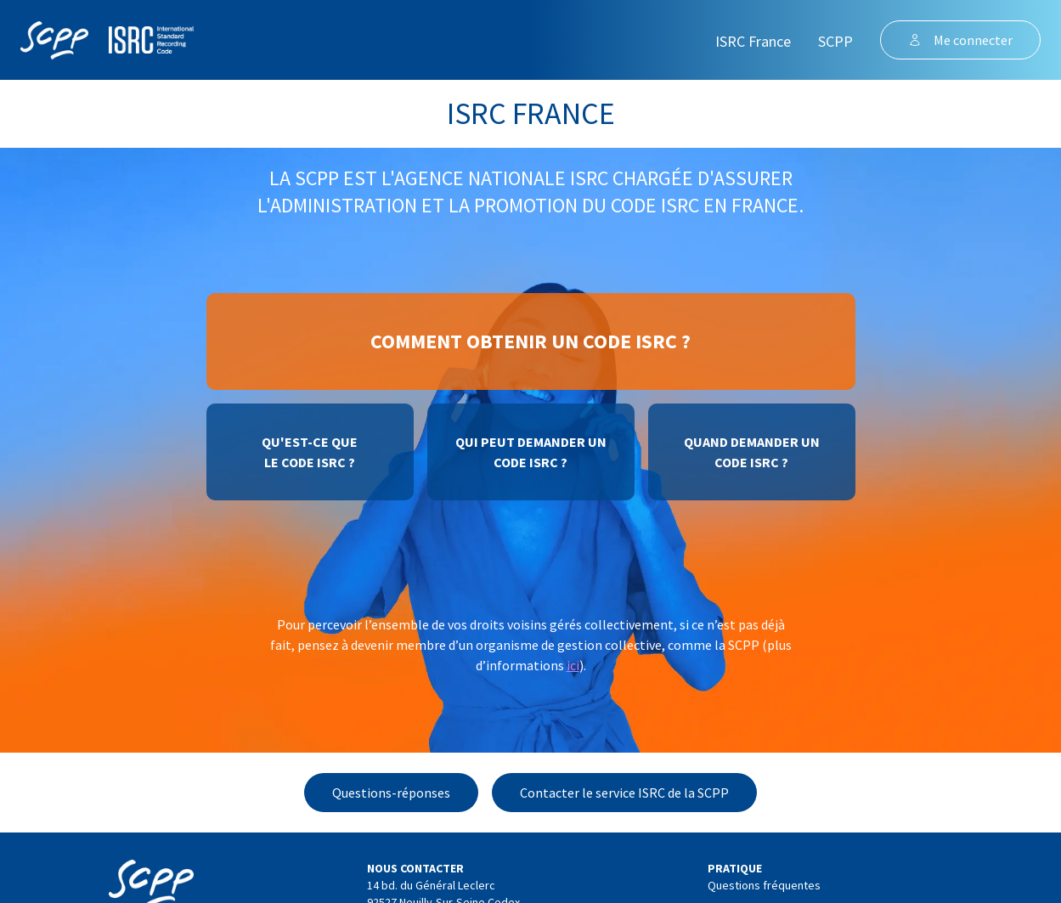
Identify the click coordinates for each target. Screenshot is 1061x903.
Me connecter (960, 39)
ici (573, 665)
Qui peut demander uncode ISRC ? (531, 452)
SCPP (835, 41)
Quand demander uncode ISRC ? (752, 452)
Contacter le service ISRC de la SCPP (624, 792)
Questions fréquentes (764, 885)
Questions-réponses (391, 792)
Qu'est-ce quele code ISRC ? (310, 452)
